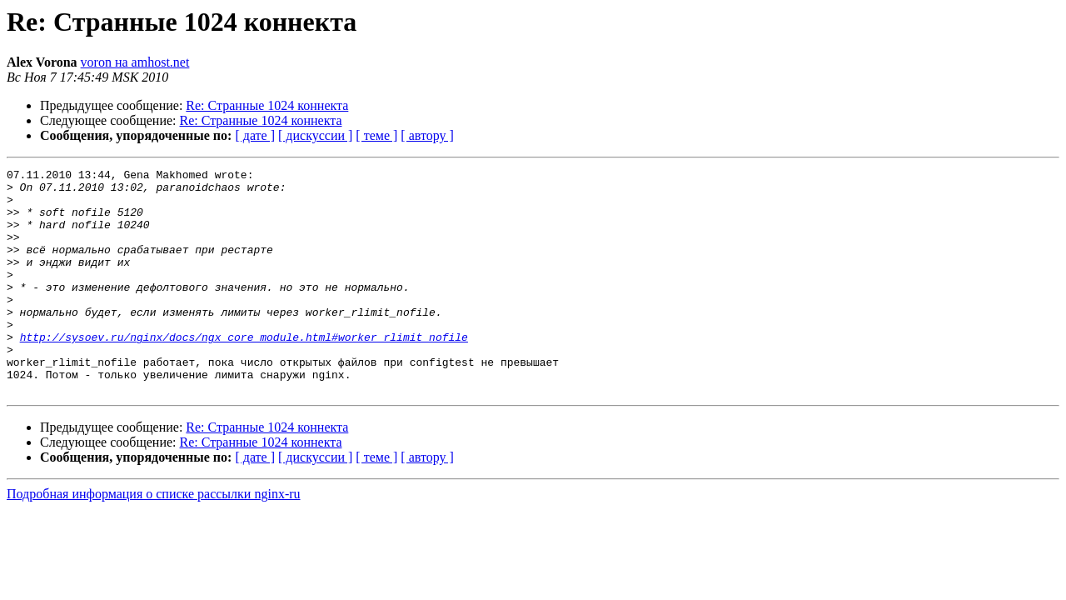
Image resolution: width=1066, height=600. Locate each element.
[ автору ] (427, 135)
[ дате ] (255, 135)
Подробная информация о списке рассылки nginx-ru (154, 539)
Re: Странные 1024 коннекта (267, 105)
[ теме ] (376, 135)
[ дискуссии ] (315, 135)
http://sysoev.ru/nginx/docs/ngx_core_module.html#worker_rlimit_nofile (244, 371)
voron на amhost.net (135, 62)
